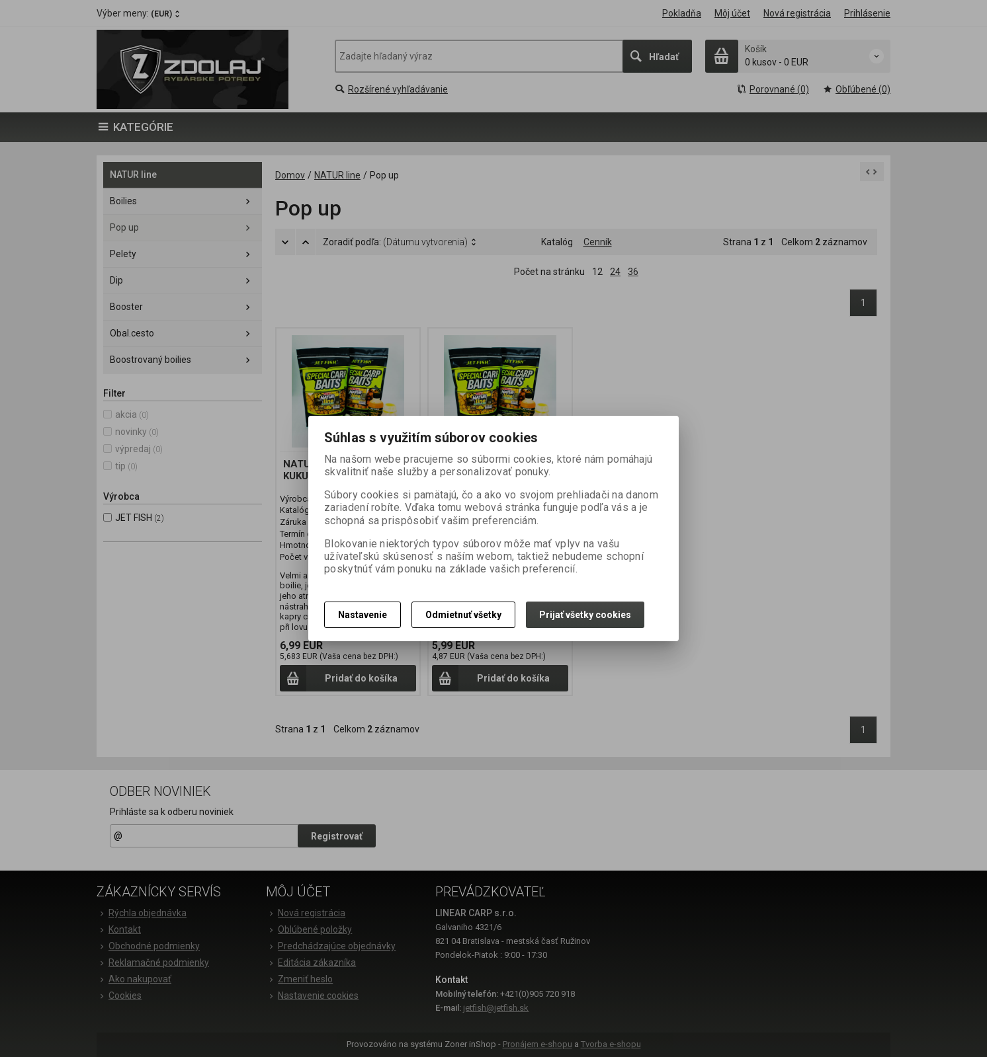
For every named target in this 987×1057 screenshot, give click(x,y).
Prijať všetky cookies (585, 614)
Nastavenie (362, 614)
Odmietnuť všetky (463, 614)
